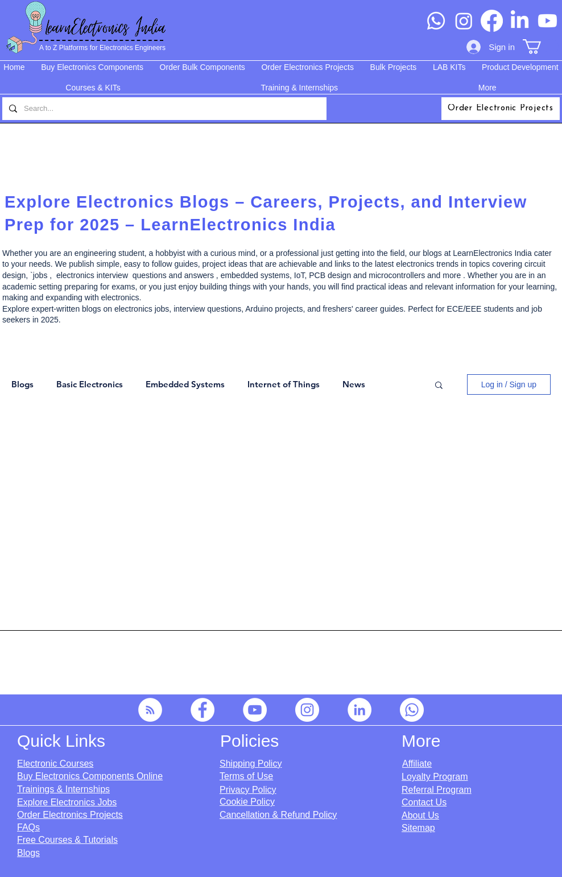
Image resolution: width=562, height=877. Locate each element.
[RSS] (150, 710)
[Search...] (163, 108)
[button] (541, 46)
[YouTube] (255, 710)
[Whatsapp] (436, 21)
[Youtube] (547, 21)
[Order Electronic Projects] (500, 108)
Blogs (22, 384)
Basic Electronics (89, 384)
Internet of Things (283, 384)
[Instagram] (464, 21)
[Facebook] (492, 21)
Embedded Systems (185, 384)
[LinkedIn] (520, 21)
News (353, 384)
